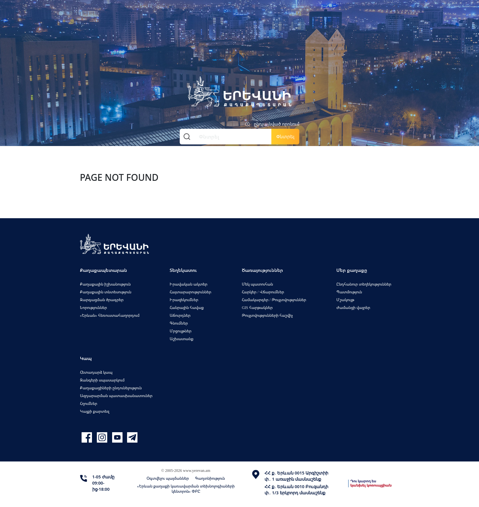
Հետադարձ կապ (96, 372)
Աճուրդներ (180, 315)
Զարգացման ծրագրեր (101, 299)
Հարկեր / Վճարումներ (263, 292)
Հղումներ (88, 403)
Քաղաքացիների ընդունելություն (111, 388)
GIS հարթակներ (257, 307)
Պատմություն (349, 292)
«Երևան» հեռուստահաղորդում (109, 315)
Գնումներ (179, 323)
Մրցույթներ (180, 331)
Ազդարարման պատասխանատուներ (116, 395)
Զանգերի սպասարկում (102, 380)
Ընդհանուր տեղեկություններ (363, 284)
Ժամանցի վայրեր (353, 307)
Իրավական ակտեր (188, 284)
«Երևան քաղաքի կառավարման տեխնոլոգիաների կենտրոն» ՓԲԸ (186, 488)
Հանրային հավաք (187, 307)
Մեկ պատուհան (257, 284)
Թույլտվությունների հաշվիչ (267, 315)
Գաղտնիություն (210, 478)
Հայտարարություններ (190, 292)
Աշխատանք (181, 338)
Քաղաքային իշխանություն (105, 284)
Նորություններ (93, 307)
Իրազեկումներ (184, 299)
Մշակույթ (345, 299)
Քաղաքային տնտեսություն (105, 292)
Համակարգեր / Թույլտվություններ (274, 299)
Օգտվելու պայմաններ (168, 478)
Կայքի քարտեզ (94, 411)
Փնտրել (285, 136)
